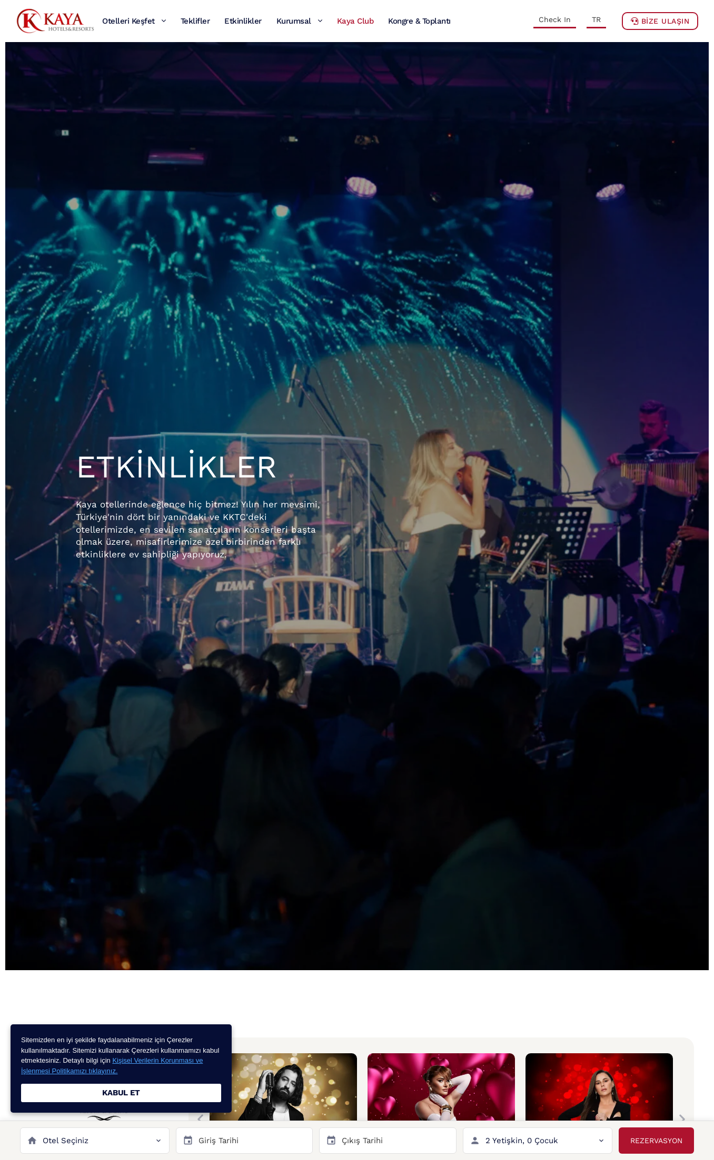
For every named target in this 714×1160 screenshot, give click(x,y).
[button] (200, 1119)
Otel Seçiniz (65, 1140)
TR (596, 19)
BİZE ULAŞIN (660, 21)
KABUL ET (121, 1092)
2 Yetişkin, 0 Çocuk (521, 1140)
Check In (555, 19)
